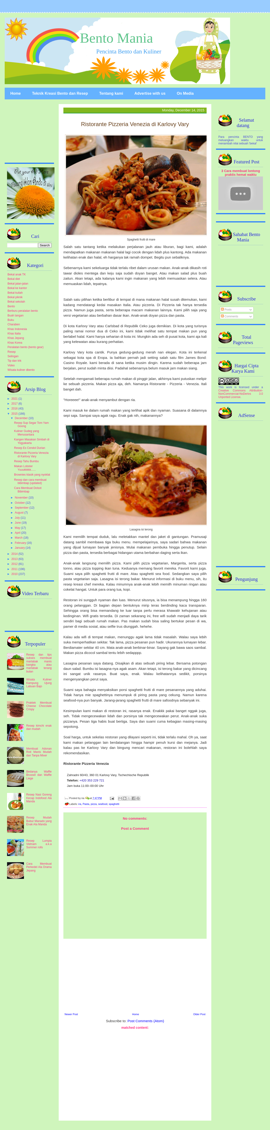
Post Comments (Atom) (145, 1021)
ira (79, 804)
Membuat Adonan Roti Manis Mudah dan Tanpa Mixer (39, 752)
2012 (15, 564)
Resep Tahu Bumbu (26, 461)
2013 (15, 559)
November (22, 497)
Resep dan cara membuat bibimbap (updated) (30, 481)
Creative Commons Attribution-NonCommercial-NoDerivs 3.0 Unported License (240, 394)
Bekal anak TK (17, 274)
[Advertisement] (135, 975)
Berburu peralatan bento (23, 310)
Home (15, 93)
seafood (102, 804)
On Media (185, 93)
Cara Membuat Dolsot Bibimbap (28, 489)
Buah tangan (15, 315)
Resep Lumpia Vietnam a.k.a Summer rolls (39, 844)
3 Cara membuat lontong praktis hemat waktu (240, 172)
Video (11, 365)
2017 (15, 403)
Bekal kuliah (15, 292)
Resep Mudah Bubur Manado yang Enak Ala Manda (39, 821)
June (18, 522)
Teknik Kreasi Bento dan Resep (60, 93)
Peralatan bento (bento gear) (25, 347)
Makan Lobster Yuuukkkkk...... (25, 468)
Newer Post (71, 1014)
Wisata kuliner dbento (21, 370)
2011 (15, 569)
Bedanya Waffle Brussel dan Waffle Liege (39, 775)
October (20, 502)
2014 (15, 554)
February (21, 542)
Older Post (199, 1014)
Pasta (86, 804)
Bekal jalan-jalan (18, 283)
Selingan (13, 356)
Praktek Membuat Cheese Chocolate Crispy (39, 706)
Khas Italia (14, 333)
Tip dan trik (14, 360)
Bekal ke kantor (17, 288)
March (19, 537)
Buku (11, 320)
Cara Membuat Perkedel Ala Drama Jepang (39, 867)
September (22, 507)
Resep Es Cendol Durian (29, 448)
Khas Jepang (16, 338)
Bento (11, 306)
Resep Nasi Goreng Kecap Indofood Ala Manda (39, 798)
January (20, 547)
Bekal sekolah (16, 301)
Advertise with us (149, 93)
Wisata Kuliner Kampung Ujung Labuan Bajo (39, 683)
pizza (94, 804)
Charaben (14, 324)
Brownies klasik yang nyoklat (32, 474)
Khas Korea (15, 342)
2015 (15, 413)
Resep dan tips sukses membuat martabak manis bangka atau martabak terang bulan (39, 663)
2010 (15, 574)
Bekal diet (14, 279)
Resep (12, 351)
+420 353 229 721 (92, 780)
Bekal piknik (15, 297)
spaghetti (114, 804)
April (18, 532)
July (18, 517)
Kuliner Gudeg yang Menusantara (26, 432)
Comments (229, 316)
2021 (15, 398)
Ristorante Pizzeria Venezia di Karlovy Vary (31, 454)
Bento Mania (116, 38)
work (229, 387)
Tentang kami (111, 93)
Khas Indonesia (17, 329)
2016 (15, 408)
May (18, 527)
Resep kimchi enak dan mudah (39, 727)
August (19, 512)
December (22, 418)
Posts (226, 309)
